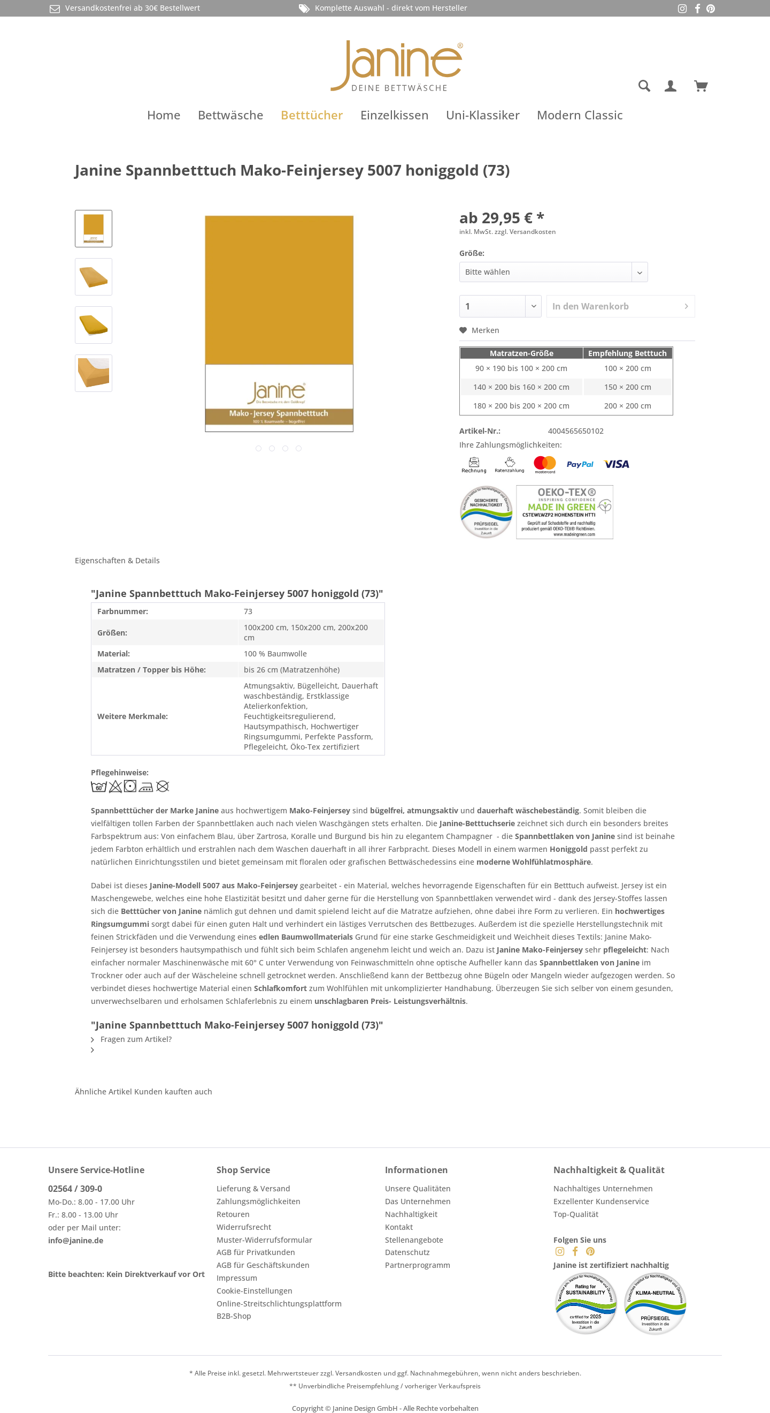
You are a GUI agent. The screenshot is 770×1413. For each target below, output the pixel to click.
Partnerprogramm (417, 1265)
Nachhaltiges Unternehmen (603, 1188)
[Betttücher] (312, 114)
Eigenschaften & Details (117, 560)
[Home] (164, 114)
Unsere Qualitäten (418, 1188)
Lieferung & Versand (253, 1188)
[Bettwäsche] (230, 114)
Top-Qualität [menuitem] (575, 1214)
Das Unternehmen (418, 1201)
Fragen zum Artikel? (131, 1039)
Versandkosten (358, 1373)
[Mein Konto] (672, 86)
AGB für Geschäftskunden (263, 1265)
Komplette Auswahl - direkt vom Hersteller (382, 8)
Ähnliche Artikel (103, 1091)
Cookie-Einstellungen (254, 1291)
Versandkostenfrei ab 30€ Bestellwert (124, 8)
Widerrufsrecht (244, 1227)
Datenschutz (407, 1252)
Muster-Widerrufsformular (264, 1240)
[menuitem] (602, 86)
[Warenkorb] (706, 86)
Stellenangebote (414, 1240)
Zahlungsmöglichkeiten (259, 1201)
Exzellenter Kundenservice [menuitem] (601, 1201)
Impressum (237, 1278)
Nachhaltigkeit (411, 1214)
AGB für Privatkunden (256, 1252)
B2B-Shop (234, 1316)
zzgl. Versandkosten (525, 231)
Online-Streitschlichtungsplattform (279, 1303)
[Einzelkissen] (394, 114)
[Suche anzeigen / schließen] (644, 86)
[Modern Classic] (579, 114)
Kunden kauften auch (173, 1091)
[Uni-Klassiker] (482, 114)
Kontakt (399, 1227)
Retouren (233, 1214)
